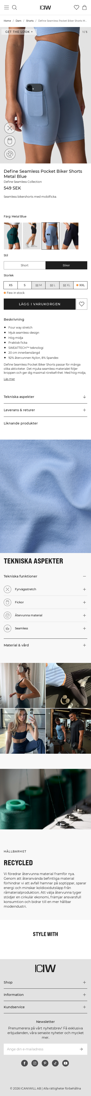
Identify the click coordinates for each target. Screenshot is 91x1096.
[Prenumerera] (81, 1049)
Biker (66, 265)
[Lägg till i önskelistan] (81, 304)
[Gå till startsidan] (45, 8)
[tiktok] (55, 1063)
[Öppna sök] (14, 7)
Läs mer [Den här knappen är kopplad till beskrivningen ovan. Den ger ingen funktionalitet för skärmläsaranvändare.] (9, 379)
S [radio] (24, 285)
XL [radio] (66, 285)
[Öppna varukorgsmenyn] (84, 7)
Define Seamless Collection (23, 181)
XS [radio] (10, 285)
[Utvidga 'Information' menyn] (45, 995)
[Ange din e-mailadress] (39, 1049)
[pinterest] (45, 1063)
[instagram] (34, 1063)
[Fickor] (9, 141)
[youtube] (65, 1063)
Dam (18, 20)
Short (24, 265)
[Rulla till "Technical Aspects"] (45, 397)
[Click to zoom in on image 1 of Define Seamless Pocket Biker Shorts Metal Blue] (45, 95)
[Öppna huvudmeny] (6, 7)
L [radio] (52, 285)
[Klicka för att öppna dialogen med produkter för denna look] (22, 685)
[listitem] (13, 236)
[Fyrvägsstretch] (9, 128)
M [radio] (38, 285)
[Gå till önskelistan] (76, 7)
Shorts (30, 20)
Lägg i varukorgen (40, 304)
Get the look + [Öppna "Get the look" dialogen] (19, 32)
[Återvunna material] (10, 153)
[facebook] (24, 1063)
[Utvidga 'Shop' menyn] (45, 982)
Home (7, 20)
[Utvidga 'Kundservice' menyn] (45, 1007)
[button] (45, 410)
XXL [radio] (82, 285)
